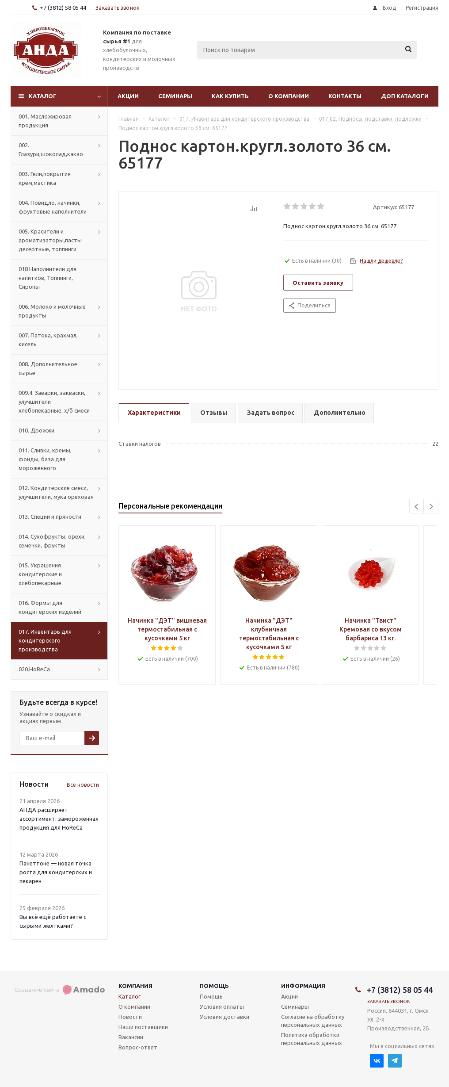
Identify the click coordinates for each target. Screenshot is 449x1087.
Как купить (230, 96)
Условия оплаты (222, 1006)
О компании (288, 96)
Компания (135, 986)
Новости (130, 1017)
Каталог (43, 96)
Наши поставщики (143, 1027)
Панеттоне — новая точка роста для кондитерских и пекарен (55, 872)
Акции (128, 96)
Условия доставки (224, 1017)
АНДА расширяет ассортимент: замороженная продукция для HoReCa (59, 819)
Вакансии (130, 1037)
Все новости (83, 785)
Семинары (175, 96)
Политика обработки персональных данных (311, 1039)
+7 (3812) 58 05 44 (63, 7)
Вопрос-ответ (137, 1047)
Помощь (214, 986)
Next (431, 506)
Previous (417, 506)
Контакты (344, 96)
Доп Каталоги (405, 96)
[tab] (153, 413)
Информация (303, 986)
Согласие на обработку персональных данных (312, 1021)
